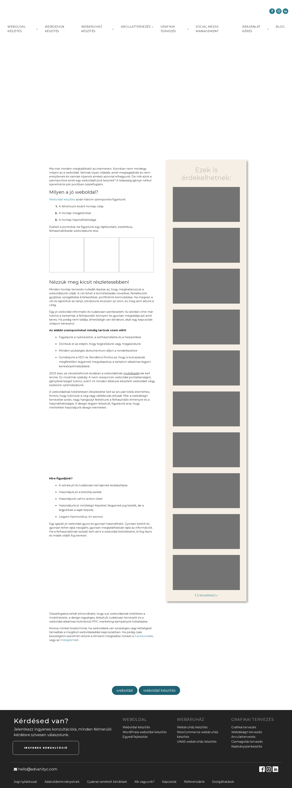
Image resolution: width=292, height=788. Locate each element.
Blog (280, 26)
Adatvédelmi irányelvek (62, 782)
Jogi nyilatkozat (25, 782)
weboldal (124, 690)
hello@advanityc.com (37, 769)
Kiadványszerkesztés (246, 746)
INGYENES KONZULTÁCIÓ (46, 747)
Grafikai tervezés (168, 29)
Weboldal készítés (16, 29)
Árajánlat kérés (251, 29)
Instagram (67, 640)
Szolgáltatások (223, 782)
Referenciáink (194, 782)
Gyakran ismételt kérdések (107, 782)
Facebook (142, 636)
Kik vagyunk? (144, 782)
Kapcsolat (169, 782)
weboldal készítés (159, 690)
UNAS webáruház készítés (196, 741)
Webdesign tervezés (246, 732)
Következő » (208, 595)
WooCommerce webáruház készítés (197, 734)
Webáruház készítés (91, 29)
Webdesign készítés (54, 29)
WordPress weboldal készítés (144, 732)
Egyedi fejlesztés (135, 737)
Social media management (207, 29)
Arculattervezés (136, 26)
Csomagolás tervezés (247, 741)
